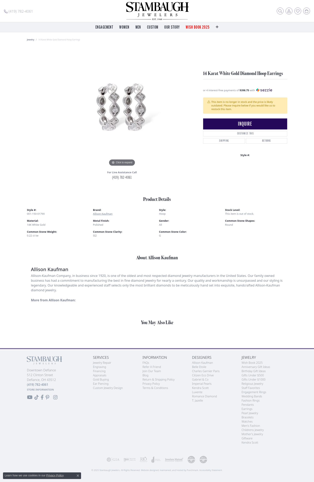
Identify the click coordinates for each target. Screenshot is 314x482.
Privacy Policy (54, 475)
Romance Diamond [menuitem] (204, 396)
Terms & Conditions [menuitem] (155, 388)
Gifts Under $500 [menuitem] (253, 375)
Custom (153, 27)
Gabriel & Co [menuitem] (200, 379)
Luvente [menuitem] (197, 392)
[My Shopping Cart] (306, 11)
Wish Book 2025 (198, 27)
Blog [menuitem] (145, 375)
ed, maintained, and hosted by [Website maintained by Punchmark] (171, 470)
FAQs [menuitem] (145, 363)
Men (138, 27)
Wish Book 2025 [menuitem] (252, 363)
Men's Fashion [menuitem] (251, 426)
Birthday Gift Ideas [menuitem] (254, 371)
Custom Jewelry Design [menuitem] (108, 388)
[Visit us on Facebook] (42, 397)
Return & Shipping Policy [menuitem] (158, 379)
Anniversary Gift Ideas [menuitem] (256, 367)
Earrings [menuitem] (247, 409)
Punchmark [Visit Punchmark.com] (192, 470)
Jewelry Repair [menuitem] (102, 363)
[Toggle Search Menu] (280, 11)
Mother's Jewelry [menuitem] (252, 434)
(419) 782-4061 (122, 177)
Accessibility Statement (210, 470)
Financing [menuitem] (99, 371)
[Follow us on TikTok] (36, 397)
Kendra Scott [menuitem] (200, 388)
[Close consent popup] (78, 475)
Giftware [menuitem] (247, 438)
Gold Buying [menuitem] (101, 379)
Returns (266, 141)
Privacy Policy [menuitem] (151, 384)
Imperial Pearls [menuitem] (202, 384)
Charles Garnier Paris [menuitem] (206, 371)
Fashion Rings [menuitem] (251, 400)
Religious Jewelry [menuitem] (252, 384)
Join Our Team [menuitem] (151, 371)
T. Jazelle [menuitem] (197, 400)
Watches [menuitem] (247, 421)
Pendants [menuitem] (248, 405)
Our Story (172, 27)
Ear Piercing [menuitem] (101, 384)
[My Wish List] (297, 11)
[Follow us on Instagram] (55, 397)
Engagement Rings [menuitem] (254, 392)
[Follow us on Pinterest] (47, 397)
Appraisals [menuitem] (99, 375)
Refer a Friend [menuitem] (151, 367)
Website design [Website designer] (148, 470)
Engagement (104, 27)
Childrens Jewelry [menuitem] (253, 430)
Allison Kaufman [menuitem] (202, 363)
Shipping (224, 141)
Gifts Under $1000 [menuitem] (254, 379)
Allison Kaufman (103, 213)
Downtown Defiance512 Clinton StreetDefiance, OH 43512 (41, 379)
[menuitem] (113, 460)
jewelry (30, 39)
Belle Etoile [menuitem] (199, 367)
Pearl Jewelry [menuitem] (250, 413)
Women (124, 27)
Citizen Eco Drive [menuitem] (203, 375)
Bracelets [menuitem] (248, 417)
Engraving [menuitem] (99, 367)
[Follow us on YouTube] (29, 397)
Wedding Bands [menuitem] (252, 396)
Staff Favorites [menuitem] (251, 388)
